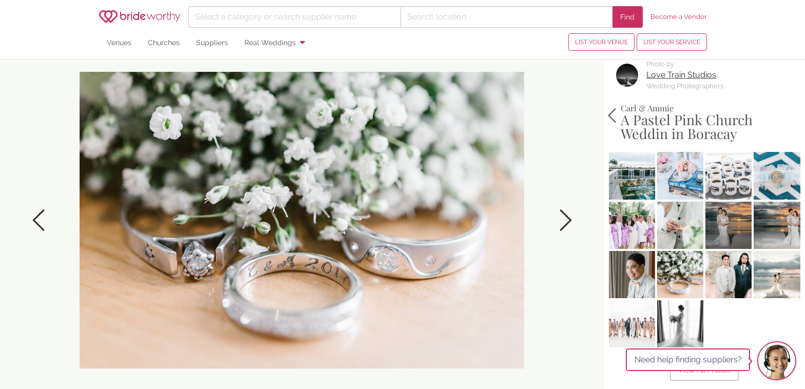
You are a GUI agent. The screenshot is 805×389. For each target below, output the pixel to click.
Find (627, 16)
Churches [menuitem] (164, 42)
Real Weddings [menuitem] (270, 42)
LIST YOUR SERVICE (671, 42)
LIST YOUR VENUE (601, 42)
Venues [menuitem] (119, 42)
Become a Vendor (678, 17)
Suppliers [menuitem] (212, 42)
